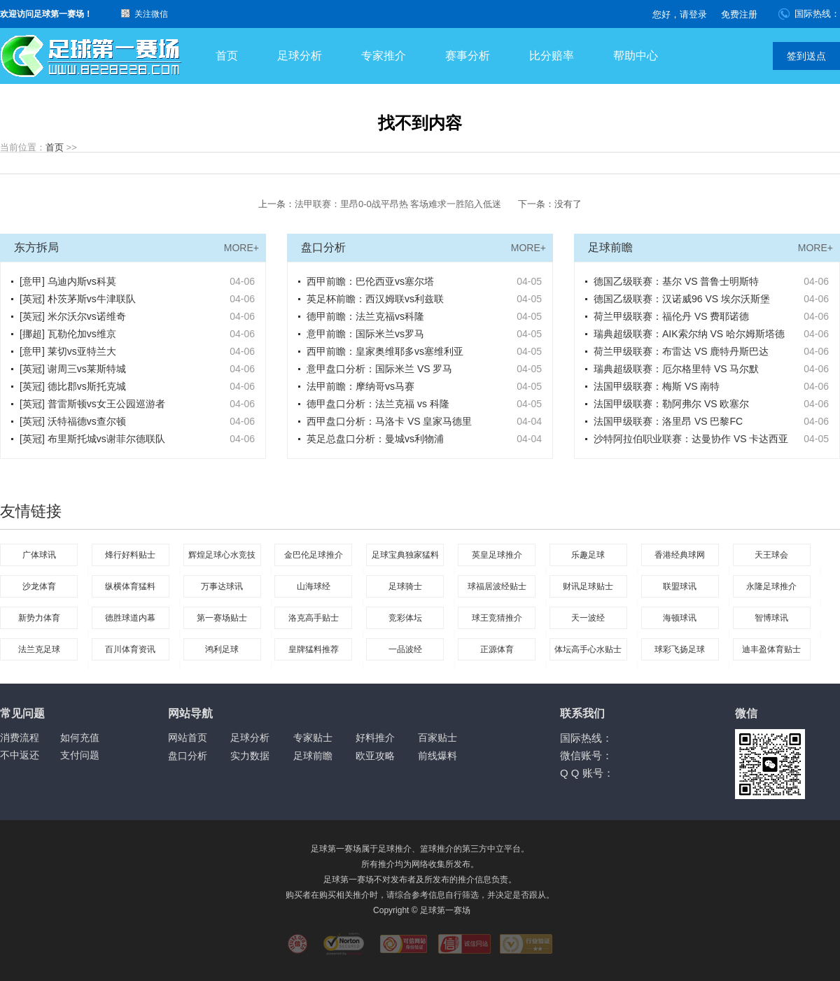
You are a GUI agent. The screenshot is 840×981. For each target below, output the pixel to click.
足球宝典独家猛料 (405, 555)
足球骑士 (405, 586)
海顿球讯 (679, 618)
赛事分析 (467, 56)
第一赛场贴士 (222, 618)
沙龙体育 (39, 586)
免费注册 (739, 14)
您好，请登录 (679, 14)
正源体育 (497, 649)
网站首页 (187, 737)
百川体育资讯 (130, 649)
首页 (227, 56)
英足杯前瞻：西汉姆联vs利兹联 (375, 298)
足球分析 (299, 56)
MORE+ (241, 247)
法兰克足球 (39, 649)
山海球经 (313, 586)
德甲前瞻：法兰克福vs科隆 (365, 316)
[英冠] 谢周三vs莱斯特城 (73, 368)
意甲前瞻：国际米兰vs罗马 (365, 333)
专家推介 (383, 56)
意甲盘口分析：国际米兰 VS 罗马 (379, 368)
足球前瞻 (312, 755)
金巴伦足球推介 (313, 555)
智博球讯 (771, 618)
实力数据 (250, 755)
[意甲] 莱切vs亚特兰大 (68, 351)
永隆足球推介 (771, 586)
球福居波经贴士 (497, 586)
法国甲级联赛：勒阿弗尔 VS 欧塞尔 (671, 403)
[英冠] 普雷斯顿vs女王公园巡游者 (92, 403)
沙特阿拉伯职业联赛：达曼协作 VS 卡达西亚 (691, 438)
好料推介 (375, 737)
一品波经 (405, 649)
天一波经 (588, 618)
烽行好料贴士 (130, 555)
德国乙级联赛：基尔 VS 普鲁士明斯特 (676, 281)
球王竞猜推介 (497, 618)
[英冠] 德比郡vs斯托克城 (73, 386)
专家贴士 (312, 737)
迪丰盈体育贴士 (771, 649)
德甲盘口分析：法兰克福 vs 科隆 (378, 403)
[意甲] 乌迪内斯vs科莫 (68, 281)
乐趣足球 (588, 555)
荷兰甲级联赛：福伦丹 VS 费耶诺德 (671, 316)
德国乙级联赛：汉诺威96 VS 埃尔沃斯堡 (682, 298)
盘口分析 (187, 755)
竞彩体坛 (405, 618)
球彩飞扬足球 (679, 649)
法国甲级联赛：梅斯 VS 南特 (657, 386)
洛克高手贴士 (313, 618)
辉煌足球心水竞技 (221, 555)
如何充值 (79, 737)
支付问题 (79, 755)
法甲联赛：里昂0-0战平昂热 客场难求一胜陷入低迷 (398, 204)
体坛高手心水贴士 (588, 649)
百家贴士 (437, 737)
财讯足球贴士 (588, 586)
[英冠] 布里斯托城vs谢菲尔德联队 (92, 438)
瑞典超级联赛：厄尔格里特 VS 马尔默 (676, 368)
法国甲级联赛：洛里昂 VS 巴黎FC (668, 421)
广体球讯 (39, 555)
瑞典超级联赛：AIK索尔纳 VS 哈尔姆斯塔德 (689, 333)
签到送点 (806, 56)
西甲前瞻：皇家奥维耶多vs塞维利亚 (385, 351)
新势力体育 (39, 618)
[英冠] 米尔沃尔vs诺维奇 (73, 316)
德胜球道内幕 (130, 618)
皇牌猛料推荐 (313, 649)
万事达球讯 (222, 586)
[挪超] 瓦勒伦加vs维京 (68, 333)
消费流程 (19, 737)
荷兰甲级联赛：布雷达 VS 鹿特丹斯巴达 (681, 351)
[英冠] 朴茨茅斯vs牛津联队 (78, 298)
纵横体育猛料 (130, 586)
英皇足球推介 (497, 555)
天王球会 (771, 555)
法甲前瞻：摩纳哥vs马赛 (360, 386)
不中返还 (19, 755)
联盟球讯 (679, 586)
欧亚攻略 (375, 755)
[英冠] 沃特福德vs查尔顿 (73, 421)
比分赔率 (551, 56)
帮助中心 (635, 56)
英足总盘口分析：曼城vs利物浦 (375, 438)
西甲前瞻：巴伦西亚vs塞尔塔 (370, 281)
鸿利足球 (222, 649)
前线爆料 (437, 755)
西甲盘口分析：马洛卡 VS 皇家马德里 (389, 421)
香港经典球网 (679, 555)
